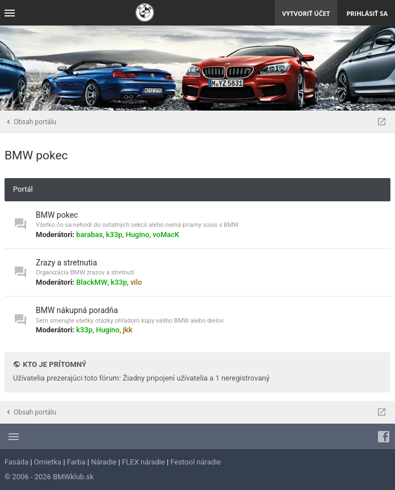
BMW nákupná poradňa (77, 310)
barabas (89, 234)
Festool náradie (195, 462)
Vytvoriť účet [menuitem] (306, 13)
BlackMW (91, 282)
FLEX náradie (143, 462)
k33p (114, 234)
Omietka (47, 462)
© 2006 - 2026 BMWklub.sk (49, 476)
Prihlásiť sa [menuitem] (367, 13)
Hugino (137, 234)
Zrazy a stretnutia (66, 262)
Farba (76, 462)
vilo (136, 282)
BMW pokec (36, 155)
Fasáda (16, 462)
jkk (127, 330)
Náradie (103, 462)
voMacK (166, 234)
